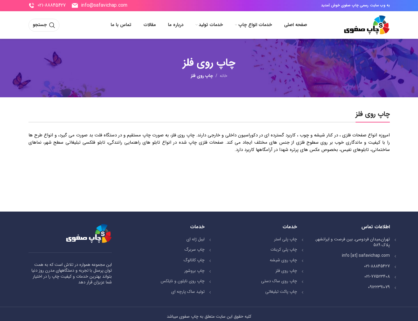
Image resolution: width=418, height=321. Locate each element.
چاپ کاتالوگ (194, 260)
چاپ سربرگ (194, 249)
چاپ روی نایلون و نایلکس (183, 281)
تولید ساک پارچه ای (188, 291)
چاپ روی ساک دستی (279, 281)
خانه (223, 75)
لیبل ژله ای (195, 239)
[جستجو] (43, 25)
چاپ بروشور (194, 270)
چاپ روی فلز (286, 270)
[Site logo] (366, 25)
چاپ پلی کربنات (283, 249)
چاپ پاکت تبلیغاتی (281, 291)
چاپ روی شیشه (283, 260)
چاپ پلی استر (285, 239)
